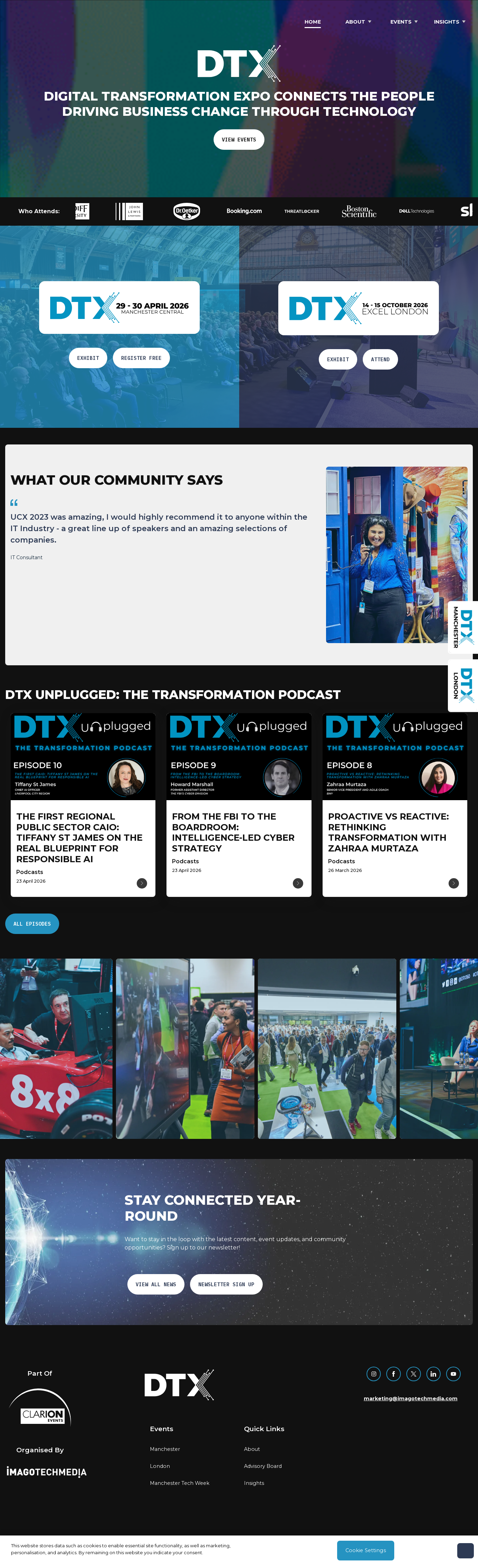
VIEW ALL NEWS (156, 1284)
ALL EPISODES (32, 923)
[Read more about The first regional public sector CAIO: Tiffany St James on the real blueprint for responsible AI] (79, 837)
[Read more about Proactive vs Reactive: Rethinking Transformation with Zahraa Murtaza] (388, 832)
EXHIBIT (88, 358)
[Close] (465, 1550)
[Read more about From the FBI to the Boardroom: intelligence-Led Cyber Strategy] (233, 832)
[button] (101, 211)
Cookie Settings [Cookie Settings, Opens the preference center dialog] (365, 1550)
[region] (162, 568)
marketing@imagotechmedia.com (411, 1398)
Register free (141, 358)
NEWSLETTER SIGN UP (226, 1284)
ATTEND (380, 359)
